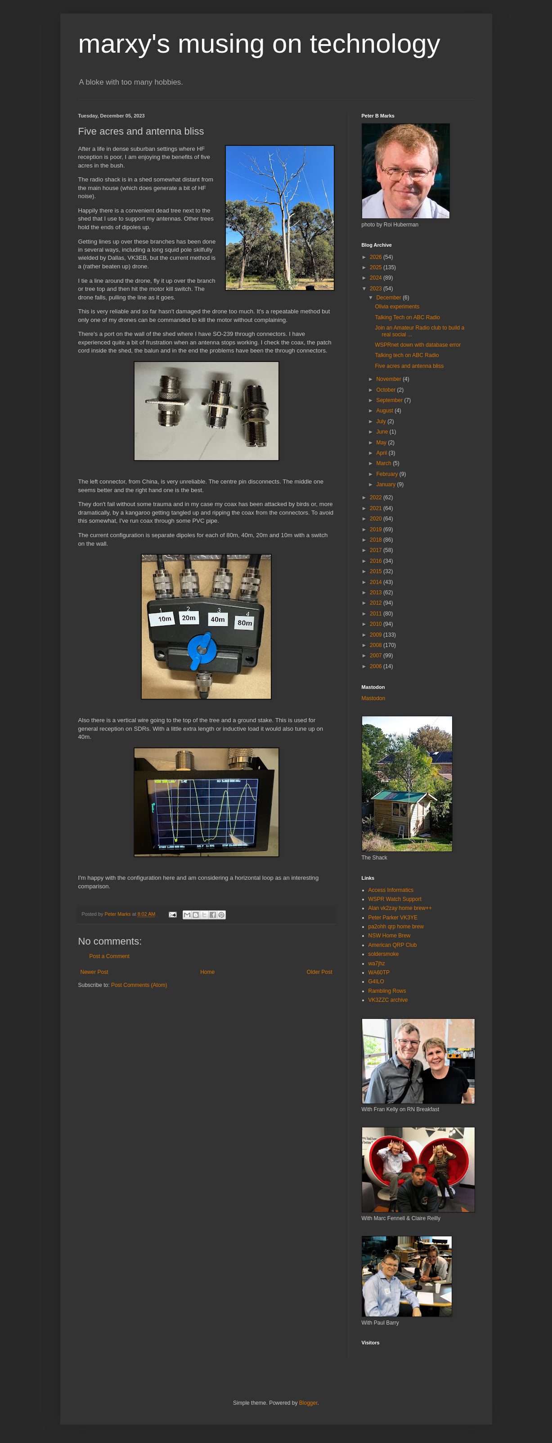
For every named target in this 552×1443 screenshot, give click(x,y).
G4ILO (376, 981)
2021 (376, 508)
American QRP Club (392, 945)
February (387, 474)
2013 (376, 592)
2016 (376, 561)
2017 (376, 550)
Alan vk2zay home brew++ (400, 908)
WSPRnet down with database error (418, 345)
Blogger (308, 1403)
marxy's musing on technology (259, 43)
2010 (376, 624)
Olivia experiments (397, 306)
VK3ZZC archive (388, 1000)
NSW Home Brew (389, 935)
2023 (376, 288)
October (386, 390)
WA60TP (379, 972)
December (389, 297)
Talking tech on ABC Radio (407, 355)
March (384, 463)
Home (207, 972)
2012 (376, 603)
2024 (376, 278)
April (382, 453)
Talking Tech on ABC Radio (407, 317)
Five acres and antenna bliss (409, 366)
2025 (376, 267)
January (386, 484)
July (381, 421)
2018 (376, 540)
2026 (376, 257)
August (385, 410)
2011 (376, 614)
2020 (376, 519)
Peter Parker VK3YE (392, 917)
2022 (376, 497)
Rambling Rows (387, 991)
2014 (376, 582)
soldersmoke (383, 954)
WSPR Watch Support (395, 899)
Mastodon (374, 698)
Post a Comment (110, 956)
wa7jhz (376, 963)
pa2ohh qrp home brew (396, 926)
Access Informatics (391, 890)
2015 (376, 571)
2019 (376, 529)
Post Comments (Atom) (139, 985)
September (390, 400)
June (382, 432)
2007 (376, 655)
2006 (376, 666)
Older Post (319, 972)
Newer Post (94, 972)
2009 (376, 635)
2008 (376, 645)
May (382, 442)
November (389, 379)
